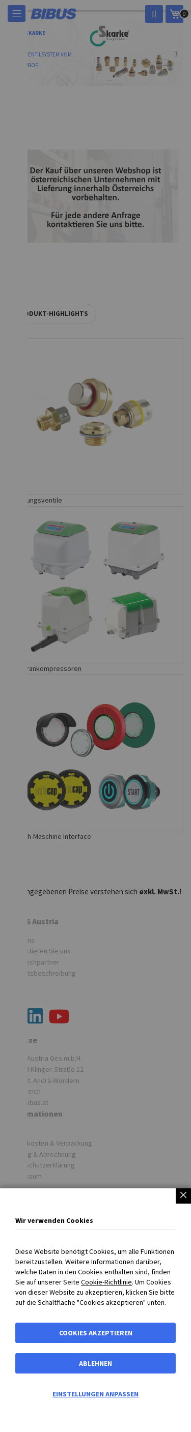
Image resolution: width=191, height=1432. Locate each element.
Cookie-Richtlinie (106, 1282)
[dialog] (95, 716)
